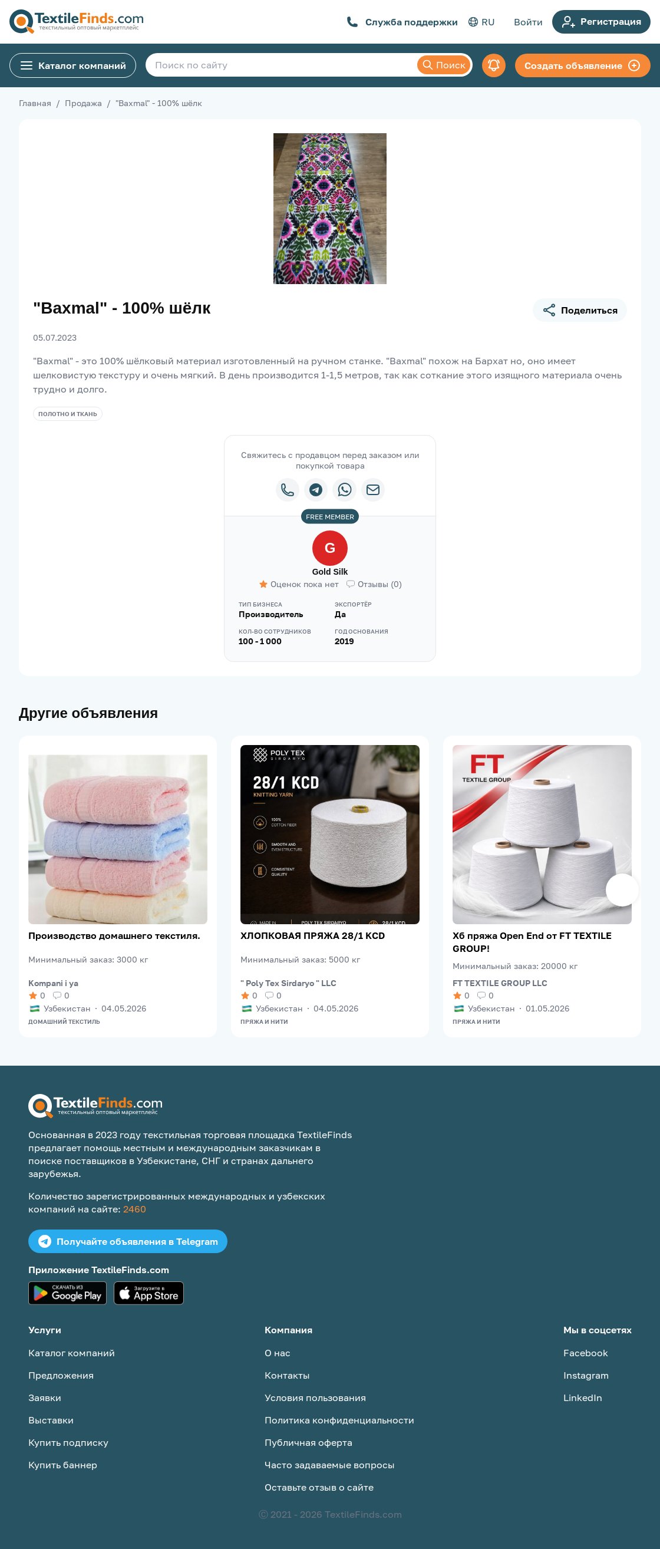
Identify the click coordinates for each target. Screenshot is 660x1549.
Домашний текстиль (64, 1021)
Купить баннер (62, 1465)
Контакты (287, 1375)
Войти (528, 22)
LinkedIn (582, 1397)
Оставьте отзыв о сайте (319, 1487)
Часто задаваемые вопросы (330, 1465)
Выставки (51, 1420)
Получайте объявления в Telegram (128, 1241)
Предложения (61, 1375)
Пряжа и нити (264, 1021)
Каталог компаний (72, 65)
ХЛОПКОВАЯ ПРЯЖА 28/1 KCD (312, 935)
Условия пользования (315, 1397)
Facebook (585, 1353)
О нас (278, 1353)
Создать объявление (582, 65)
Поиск (444, 65)
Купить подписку (68, 1442)
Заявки (44, 1397)
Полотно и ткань (67, 413)
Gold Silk (330, 571)
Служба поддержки (402, 22)
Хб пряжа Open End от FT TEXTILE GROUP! (532, 942)
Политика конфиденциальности (339, 1420)
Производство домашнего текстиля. (114, 935)
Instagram (586, 1375)
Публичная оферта (308, 1442)
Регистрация (601, 22)
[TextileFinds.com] (76, 21)
